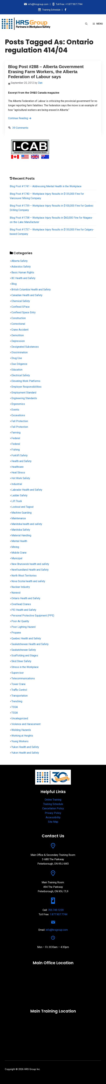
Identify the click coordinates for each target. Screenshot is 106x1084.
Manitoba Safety (20, 529)
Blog (14, 283)
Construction (18, 318)
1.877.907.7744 (58, 914)
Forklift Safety (19, 455)
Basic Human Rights (22, 272)
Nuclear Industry (20, 586)
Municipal (16, 558)
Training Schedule (51, 9)
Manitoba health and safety (26, 524)
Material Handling (21, 535)
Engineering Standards (24, 398)
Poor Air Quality (20, 621)
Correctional (18, 323)
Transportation (19, 695)
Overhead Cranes (21, 604)
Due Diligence (19, 364)
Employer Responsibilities (26, 386)
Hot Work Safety (20, 478)
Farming (15, 432)
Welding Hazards (21, 729)
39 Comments (20, 127)
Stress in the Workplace (25, 667)
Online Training (53, 799)
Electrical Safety (20, 375)
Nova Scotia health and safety (28, 581)
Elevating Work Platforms (25, 381)
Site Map (53, 821)
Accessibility (53, 817)
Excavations (18, 415)
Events (15, 409)
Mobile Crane (18, 552)
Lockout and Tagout (22, 506)
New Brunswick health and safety (30, 564)
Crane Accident (19, 329)
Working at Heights (22, 735)
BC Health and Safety (23, 278)
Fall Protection (19, 421)
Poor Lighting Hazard (23, 626)
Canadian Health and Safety (26, 295)
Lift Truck (16, 501)
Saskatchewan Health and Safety (30, 644)
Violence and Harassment (25, 724)
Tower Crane (18, 684)
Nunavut (15, 592)
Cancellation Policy (53, 808)
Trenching (16, 701)
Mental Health (19, 541)
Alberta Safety (19, 260)
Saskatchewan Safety (23, 649)
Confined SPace (20, 306)
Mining (15, 547)
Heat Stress (18, 472)
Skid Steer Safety (21, 661)
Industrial (16, 484)
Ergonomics (18, 403)
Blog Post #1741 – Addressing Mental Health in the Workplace (45, 186)
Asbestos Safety (21, 266)
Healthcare (17, 466)
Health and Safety (21, 461)
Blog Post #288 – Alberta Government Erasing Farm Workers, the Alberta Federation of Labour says (46, 71)
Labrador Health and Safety (26, 489)
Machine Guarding (21, 512)
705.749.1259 (56, 910)
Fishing (15, 449)
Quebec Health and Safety (26, 638)
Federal (15, 438)
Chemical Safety (20, 301)
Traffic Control (19, 689)
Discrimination (19, 352)
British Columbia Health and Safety (31, 289)
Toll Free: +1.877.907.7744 (69, 4)
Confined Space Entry (23, 312)
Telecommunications (23, 678)
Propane (16, 632)
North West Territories (24, 575)
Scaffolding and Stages (24, 655)
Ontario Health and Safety (25, 598)
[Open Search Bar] (86, 24)
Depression (18, 341)
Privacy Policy (53, 813)
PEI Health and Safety (23, 609)
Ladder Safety (19, 495)
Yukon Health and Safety (25, 747)
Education (16, 369)
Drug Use (16, 358)
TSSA (14, 707)
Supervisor (17, 672)
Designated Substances (25, 346)
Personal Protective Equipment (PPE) (32, 615)
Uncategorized (19, 718)
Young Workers (19, 741)
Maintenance (18, 518)
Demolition (17, 335)
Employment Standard (23, 392)
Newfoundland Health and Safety (30, 569)
